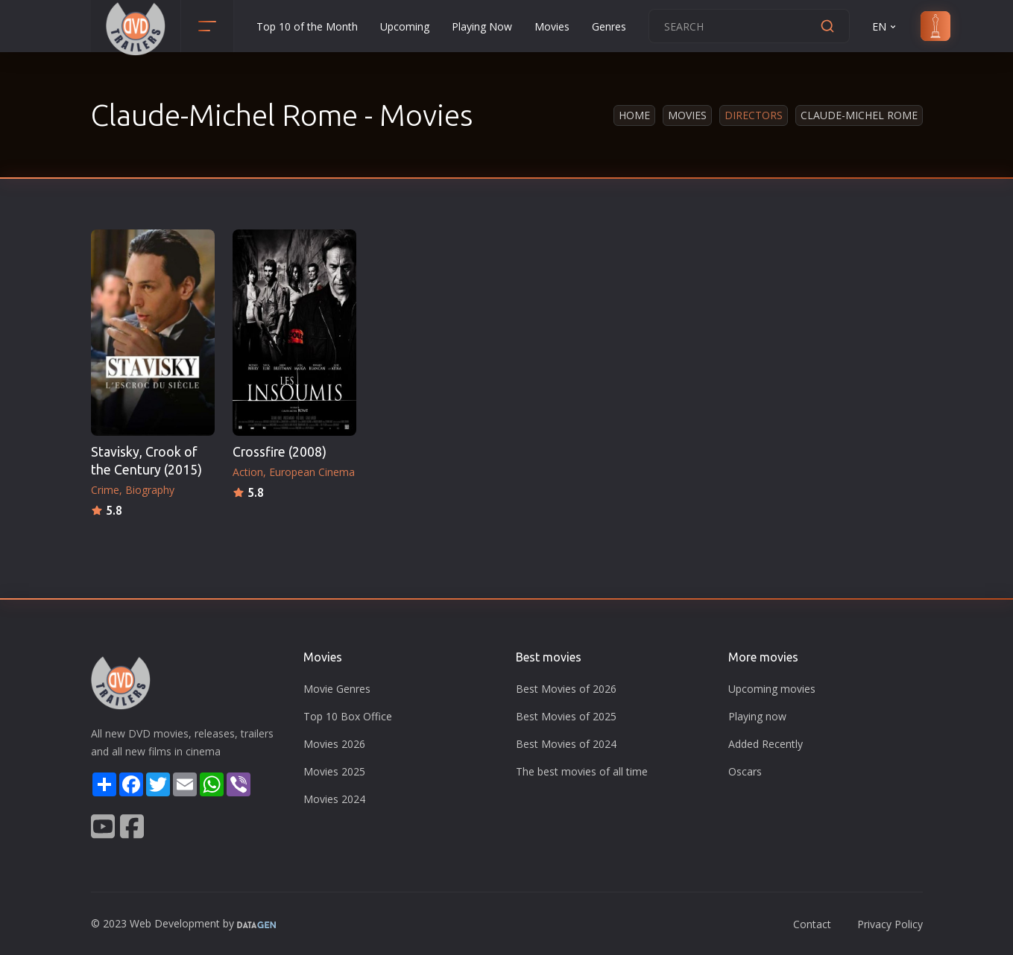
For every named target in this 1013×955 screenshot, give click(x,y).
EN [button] (885, 26)
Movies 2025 (334, 771)
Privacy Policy (890, 924)
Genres (609, 26)
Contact (812, 924)
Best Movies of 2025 (566, 716)
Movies (551, 26)
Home (634, 115)
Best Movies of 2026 (566, 689)
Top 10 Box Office (347, 716)
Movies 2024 (334, 799)
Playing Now (482, 26)
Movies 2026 (334, 744)
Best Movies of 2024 (566, 744)
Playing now (757, 716)
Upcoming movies (771, 689)
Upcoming (404, 26)
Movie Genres (336, 689)
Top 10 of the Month (307, 26)
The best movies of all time (582, 771)
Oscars (745, 771)
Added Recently (765, 744)
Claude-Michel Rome (859, 115)
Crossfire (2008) (279, 452)
